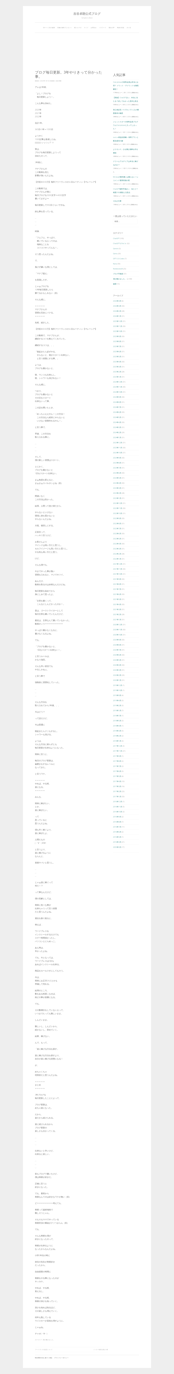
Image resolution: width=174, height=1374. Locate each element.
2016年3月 (117, 842)
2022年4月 (117, 544)
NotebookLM (118, 269)
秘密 (114, 284)
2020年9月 (117, 640)
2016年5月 (117, 837)
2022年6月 (117, 533)
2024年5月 (117, 417)
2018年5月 (117, 720)
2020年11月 (117, 629)
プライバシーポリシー (61, 1358)
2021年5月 (117, 599)
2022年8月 (117, 523)
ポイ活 (129, 28)
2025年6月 (117, 351)
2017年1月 (117, 796)
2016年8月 (117, 822)
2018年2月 (117, 736)
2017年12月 (117, 746)
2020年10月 (117, 635)
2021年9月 (117, 579)
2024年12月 (117, 382)
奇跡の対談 (120, 28)
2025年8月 (117, 341)
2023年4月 (117, 483)
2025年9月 (117, 336)
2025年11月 (117, 326)
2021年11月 (117, 569)
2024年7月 (117, 407)
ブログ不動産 (118, 274)
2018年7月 (117, 715)
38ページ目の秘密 (49, 28)
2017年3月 (117, 786)
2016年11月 (117, 807)
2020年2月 (117, 675)
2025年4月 (117, 362)
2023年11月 (117, 447)
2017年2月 (117, 791)
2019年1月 (117, 710)
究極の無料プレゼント (64, 28)
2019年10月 (117, 690)
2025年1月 (117, 377)
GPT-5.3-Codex (118, 258)
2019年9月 (117, 695)
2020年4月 (117, 665)
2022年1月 (117, 559)
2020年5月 (117, 660)
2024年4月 (117, 422)
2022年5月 (117, 538)
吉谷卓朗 (58, 81)
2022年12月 (117, 503)
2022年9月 (117, 518)
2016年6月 (117, 832)
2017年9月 (117, 756)
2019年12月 (117, 685)
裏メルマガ (77, 28)
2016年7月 (117, 827)
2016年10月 (117, 812)
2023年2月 (117, 493)
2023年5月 (117, 478)
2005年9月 (117, 847)
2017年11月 (117, 751)
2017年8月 (117, 761)
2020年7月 (117, 650)
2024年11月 (117, 387)
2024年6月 (117, 412)
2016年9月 (117, 817)
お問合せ (94, 28)
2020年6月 (117, 655)
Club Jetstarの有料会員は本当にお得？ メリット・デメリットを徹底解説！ (126, 85)
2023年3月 (117, 488)
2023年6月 (117, 473)
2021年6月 (117, 594)
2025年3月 (117, 367)
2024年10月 (117, 392)
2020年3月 (117, 670)
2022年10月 (117, 513)
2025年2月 (117, 372)
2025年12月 (117, 321)
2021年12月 (117, 564)
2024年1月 (117, 437)
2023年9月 (117, 458)
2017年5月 (117, 776)
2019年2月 (117, 705)
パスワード (102, 28)
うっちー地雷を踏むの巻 (100, 1349)
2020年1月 (117, 680)
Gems (115, 253)
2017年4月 (117, 781)
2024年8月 (117, 402)
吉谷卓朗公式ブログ (87, 13)
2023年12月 (117, 442)
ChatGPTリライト (119, 243)
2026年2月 (117, 311)
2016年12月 (117, 801)
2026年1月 (117, 316)
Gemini (115, 248)
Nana (115, 264)
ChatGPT (116, 238)
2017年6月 (117, 771)
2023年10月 (117, 452)
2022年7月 (117, 528)
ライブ (86, 28)
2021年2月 (117, 614)
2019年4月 (117, 700)
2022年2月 (117, 554)
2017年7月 (117, 766)
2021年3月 (117, 609)
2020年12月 (117, 624)
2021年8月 (117, 584)
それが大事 (117, 201)
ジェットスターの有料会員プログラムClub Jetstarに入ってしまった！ (125, 125)
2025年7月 (117, 346)
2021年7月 (117, 589)
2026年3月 (117, 306)
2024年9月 (117, 397)
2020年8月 (117, 645)
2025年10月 (117, 331)
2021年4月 (117, 604)
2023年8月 (117, 463)
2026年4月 (117, 301)
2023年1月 (117, 498)
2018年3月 (117, 731)
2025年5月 (117, 356)
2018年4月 (117, 726)
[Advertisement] (87, 51)
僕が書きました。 (49, 1340)
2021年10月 (117, 574)
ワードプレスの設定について (43, 1349)
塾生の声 (112, 28)
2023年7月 (117, 468)
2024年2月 (117, 432)
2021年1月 (117, 619)
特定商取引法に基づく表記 (43, 1358)
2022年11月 (117, 508)
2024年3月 (117, 427)
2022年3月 (117, 549)
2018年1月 (117, 741)
